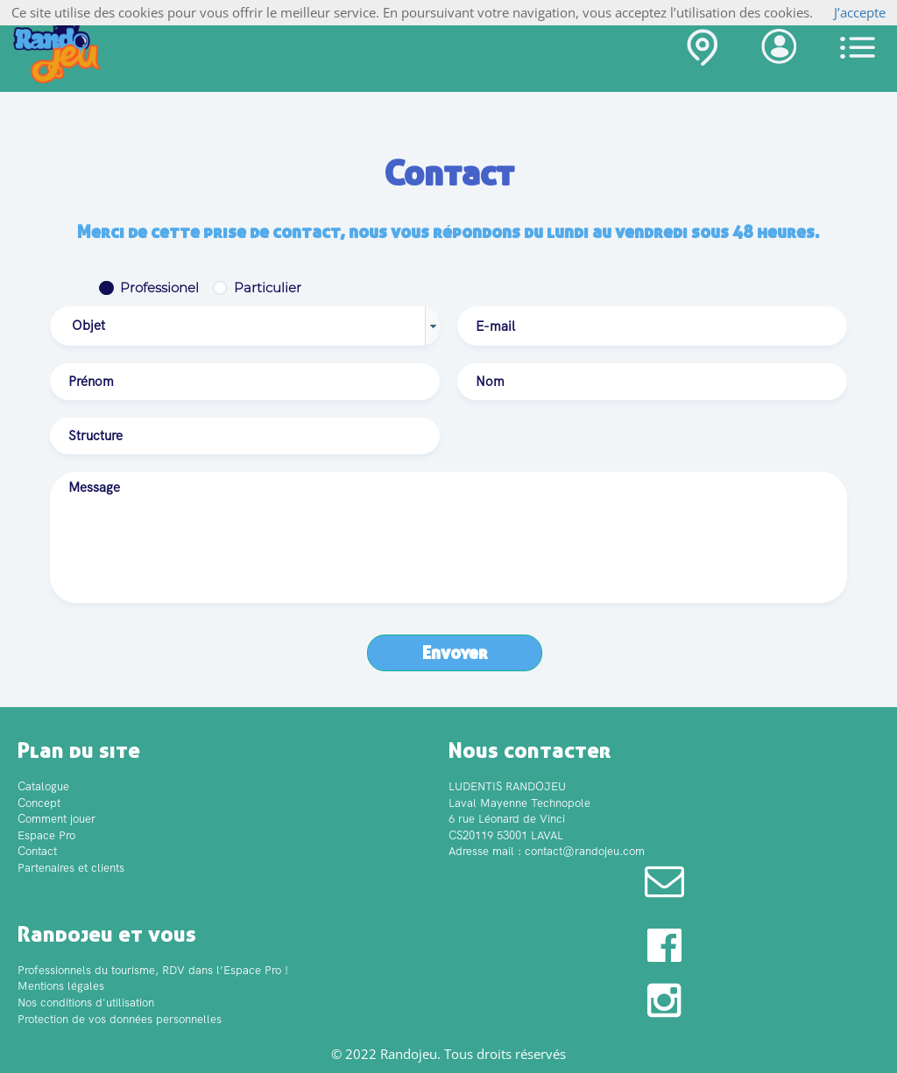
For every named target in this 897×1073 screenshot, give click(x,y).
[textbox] (652, 326)
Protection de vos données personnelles (120, 1019)
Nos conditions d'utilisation (86, 1002)
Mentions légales (61, 985)
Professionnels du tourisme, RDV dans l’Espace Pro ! (153, 970)
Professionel (159, 287)
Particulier (267, 287)
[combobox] (245, 326)
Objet (88, 325)
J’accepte (860, 12)
